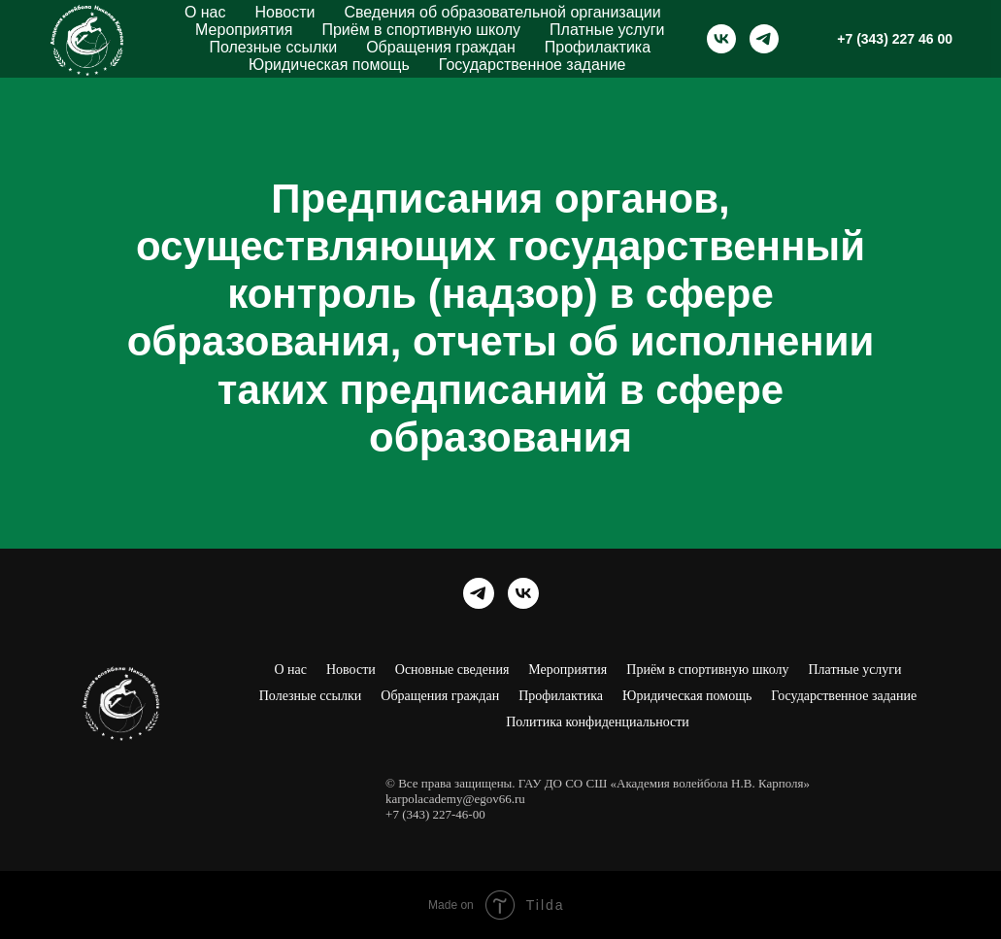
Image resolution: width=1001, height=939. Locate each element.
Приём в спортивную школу (420, 29)
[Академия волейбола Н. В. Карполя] (721, 38)
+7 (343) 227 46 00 (894, 39)
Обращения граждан (441, 47)
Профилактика (598, 47)
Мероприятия (243, 29)
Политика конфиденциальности (597, 722)
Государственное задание (532, 64)
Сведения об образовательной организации (502, 12)
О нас (205, 12)
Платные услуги (607, 29)
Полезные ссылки (273, 47)
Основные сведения (452, 669)
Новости (285, 12)
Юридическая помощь (329, 64)
